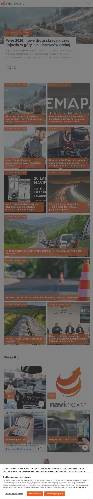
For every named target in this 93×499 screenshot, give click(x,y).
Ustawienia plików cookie (14, 494)
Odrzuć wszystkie (35, 494)
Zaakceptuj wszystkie (55, 494)
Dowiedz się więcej (79, 488)
